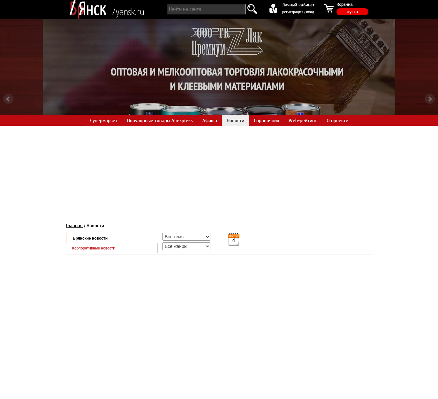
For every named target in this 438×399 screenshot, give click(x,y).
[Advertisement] (219, 170)
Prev (8, 99)
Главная (74, 225)
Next (430, 99)
